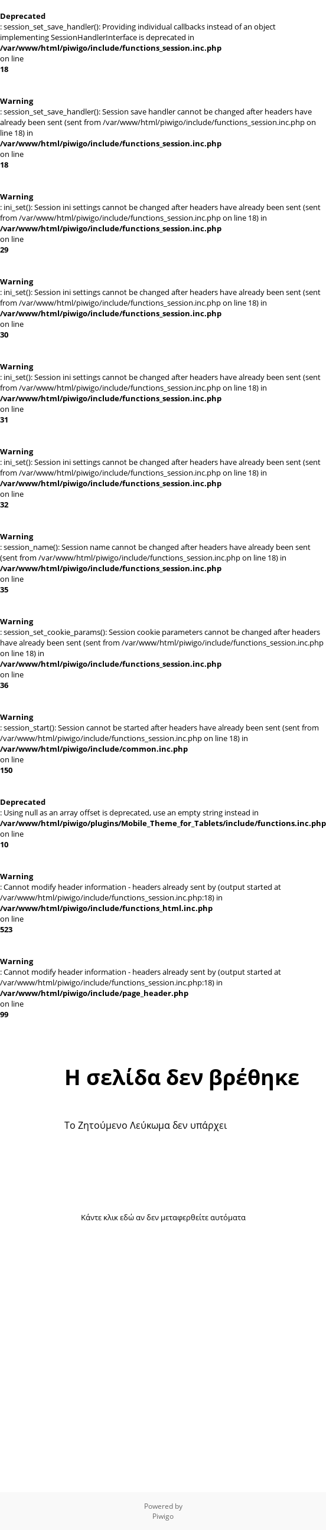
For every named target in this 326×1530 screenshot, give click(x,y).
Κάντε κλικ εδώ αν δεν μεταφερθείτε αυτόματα (163, 1217)
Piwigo (163, 1516)
